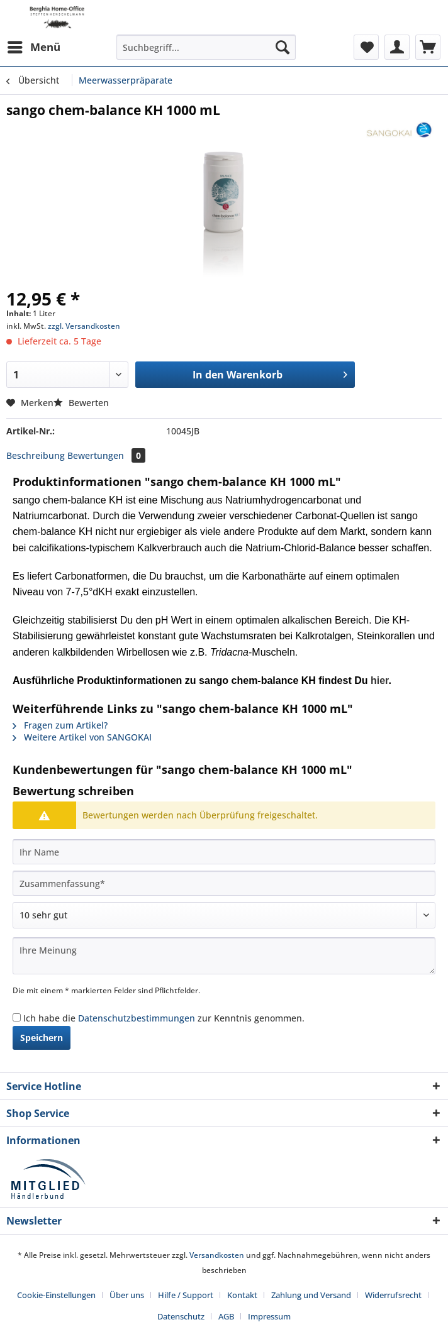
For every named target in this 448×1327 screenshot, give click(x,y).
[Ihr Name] (224, 851)
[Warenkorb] (427, 47)
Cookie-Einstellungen (56, 1295)
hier (379, 680)
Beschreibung (35, 455)
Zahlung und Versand (311, 1295)
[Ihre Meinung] (224, 955)
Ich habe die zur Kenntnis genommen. (164, 1018)
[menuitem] (33, 47)
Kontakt (242, 1295)
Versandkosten (216, 1255)
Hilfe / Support (185, 1295)
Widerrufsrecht (393, 1295)
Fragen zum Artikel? (60, 725)
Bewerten (81, 403)
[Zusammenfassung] (224, 883)
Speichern (41, 1037)
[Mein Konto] (397, 47)
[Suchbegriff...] (206, 47)
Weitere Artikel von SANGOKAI (82, 737)
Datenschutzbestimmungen (136, 1018)
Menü (34, 45)
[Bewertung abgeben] (224, 915)
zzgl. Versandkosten (84, 326)
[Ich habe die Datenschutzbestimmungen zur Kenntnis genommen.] (17, 1017)
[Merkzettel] (366, 47)
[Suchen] (282, 47)
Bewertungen (106, 455)
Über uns (126, 1295)
